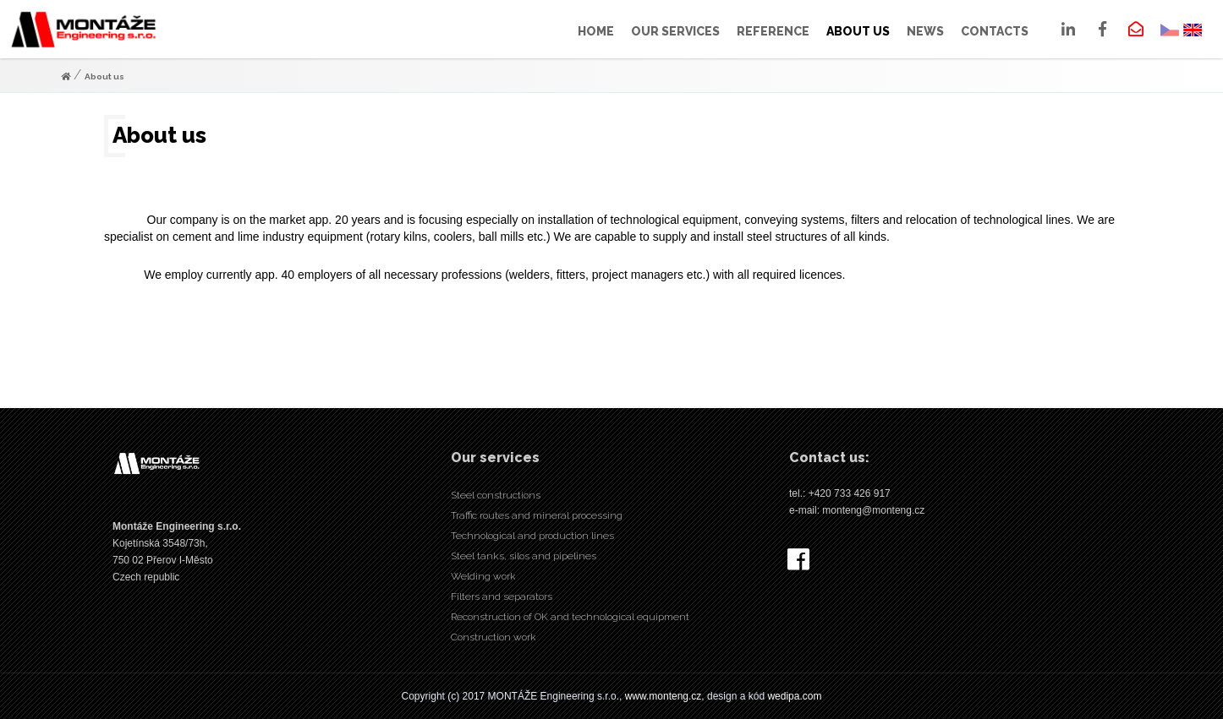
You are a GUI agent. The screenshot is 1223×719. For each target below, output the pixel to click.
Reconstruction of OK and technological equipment (570, 617)
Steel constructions (495, 495)
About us (104, 76)
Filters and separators (501, 596)
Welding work (483, 576)
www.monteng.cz (663, 696)
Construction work (493, 637)
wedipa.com (794, 696)
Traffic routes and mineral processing (536, 515)
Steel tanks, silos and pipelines (523, 556)
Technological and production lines (532, 536)
